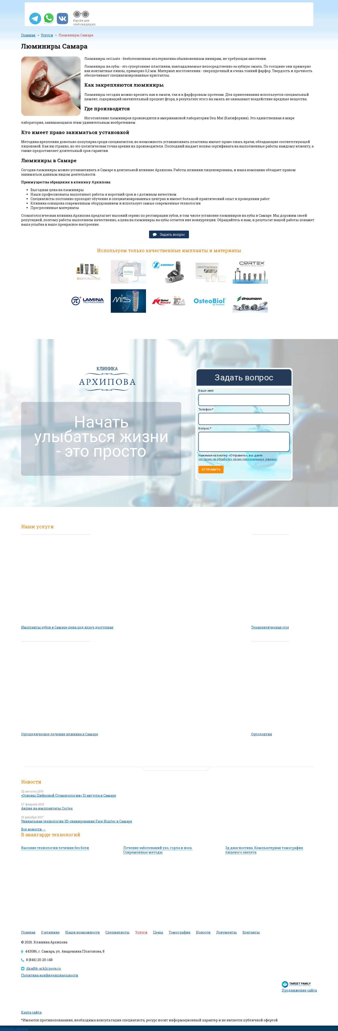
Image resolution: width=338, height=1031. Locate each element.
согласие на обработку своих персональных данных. (237, 459)
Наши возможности (82, 932)
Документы (226, 932)
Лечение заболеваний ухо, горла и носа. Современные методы (157, 850)
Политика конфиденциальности (49, 975)
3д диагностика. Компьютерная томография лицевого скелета (264, 850)
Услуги (47, 35)
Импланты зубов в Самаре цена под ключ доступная (67, 627)
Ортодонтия (261, 734)
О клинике (50, 932)
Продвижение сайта (299, 990)
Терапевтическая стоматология (279, 627)
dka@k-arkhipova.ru (41, 968)
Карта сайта (31, 1012)
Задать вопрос (172, 234)
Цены (158, 932)
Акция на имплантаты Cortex (47, 808)
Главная (28, 35)
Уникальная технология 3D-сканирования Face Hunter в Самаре (76, 821)
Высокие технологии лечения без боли (55, 848)
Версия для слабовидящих (84, 22)
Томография (179, 932)
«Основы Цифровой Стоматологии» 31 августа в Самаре (68, 795)
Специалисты (117, 932)
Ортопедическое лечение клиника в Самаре (59, 734)
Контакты (251, 932)
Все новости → (33, 829)
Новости (203, 932)
